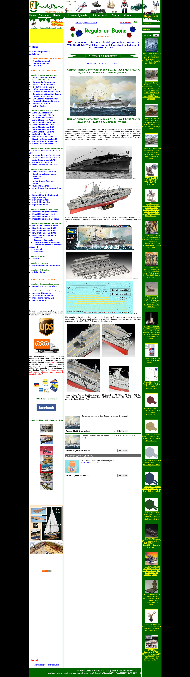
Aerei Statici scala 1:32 (43, 127)
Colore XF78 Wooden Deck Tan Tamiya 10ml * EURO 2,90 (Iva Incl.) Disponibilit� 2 (151, 437)
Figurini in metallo (40, 200)
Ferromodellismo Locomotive (46, 265)
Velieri (36, 183)
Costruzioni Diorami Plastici (46, 101)
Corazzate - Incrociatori (44, 240)
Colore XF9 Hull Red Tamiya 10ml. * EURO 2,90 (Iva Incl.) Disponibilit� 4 (151, 411)
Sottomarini (39, 252)
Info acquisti (100, 15)
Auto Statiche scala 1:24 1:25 (46, 157)
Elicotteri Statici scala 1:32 (44, 136)
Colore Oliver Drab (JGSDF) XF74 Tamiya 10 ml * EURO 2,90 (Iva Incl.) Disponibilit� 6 (151, 516)
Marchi (57, 15)
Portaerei (38, 249)
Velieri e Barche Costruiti (44, 171)
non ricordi (147, 35)
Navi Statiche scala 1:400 (44, 230)
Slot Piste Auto (39, 300)
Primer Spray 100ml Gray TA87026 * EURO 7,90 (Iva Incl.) (151, 360)
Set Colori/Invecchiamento (45, 99)
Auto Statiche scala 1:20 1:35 (46, 155)
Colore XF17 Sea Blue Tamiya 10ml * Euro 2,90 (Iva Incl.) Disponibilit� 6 (151, 490)
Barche (36, 179)
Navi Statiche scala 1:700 (44, 233)
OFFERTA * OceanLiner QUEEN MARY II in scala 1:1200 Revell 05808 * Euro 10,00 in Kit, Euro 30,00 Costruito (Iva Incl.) (151, 655)
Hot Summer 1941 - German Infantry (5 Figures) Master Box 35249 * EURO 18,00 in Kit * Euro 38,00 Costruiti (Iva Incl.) (151, 272)
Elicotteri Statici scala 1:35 (44, 139)
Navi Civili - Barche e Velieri (45, 226)
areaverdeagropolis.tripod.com (46, 665)
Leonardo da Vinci (41, 63)
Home (32, 15)
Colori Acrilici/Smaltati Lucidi (46, 91)
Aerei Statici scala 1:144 (43, 122)
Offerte (116, 15)
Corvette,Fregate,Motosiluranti (47, 242)
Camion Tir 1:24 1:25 (42, 162)
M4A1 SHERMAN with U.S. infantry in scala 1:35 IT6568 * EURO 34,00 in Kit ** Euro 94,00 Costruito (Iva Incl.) (152, 153)
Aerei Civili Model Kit (42, 113)
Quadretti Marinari (40, 186)
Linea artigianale (77, 15)
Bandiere (38, 238)
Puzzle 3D (37, 66)
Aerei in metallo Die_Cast (44, 115)
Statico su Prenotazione (43, 77)
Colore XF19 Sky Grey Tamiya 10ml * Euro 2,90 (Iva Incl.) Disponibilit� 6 (151, 464)
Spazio (35, 258)
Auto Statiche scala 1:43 (43, 160)
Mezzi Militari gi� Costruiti (45, 212)
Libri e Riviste (38, 272)
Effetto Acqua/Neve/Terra (44, 89)
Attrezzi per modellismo (44, 84)
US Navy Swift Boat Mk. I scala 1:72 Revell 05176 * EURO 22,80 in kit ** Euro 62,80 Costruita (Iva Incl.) (151, 571)
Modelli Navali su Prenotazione (46, 188)
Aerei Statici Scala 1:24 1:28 (45, 125)
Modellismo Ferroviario (43, 298)
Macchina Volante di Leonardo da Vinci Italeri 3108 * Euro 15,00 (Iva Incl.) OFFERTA (151, 627)
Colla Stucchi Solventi (43, 87)
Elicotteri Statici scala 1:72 (44, 144)
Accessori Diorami (41, 103)
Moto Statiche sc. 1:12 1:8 (44, 165)
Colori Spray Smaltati (43, 96)
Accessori (37, 176)
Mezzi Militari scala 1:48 (43, 216)
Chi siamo (44, 15)
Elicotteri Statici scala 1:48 (44, 141)
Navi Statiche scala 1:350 (44, 228)
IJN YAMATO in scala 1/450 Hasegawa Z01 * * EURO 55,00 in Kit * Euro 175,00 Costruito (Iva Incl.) (151, 543)
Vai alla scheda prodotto (90, 463)
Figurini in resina (40, 204)
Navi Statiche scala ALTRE (44, 235)
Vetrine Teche (39, 106)
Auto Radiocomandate (42, 295)
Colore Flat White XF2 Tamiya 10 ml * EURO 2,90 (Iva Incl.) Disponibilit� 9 (152, 385)
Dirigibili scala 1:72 (41, 134)
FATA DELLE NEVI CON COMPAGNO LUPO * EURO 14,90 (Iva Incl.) (151, 181)
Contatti (128, 15)
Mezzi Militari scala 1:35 (43, 214)
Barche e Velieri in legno (44, 174)
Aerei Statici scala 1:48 (43, 129)
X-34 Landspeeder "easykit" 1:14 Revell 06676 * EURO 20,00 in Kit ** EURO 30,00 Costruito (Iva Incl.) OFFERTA (151, 302)
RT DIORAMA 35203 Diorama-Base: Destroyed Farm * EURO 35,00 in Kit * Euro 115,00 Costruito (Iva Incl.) (151, 599)
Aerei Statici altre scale (43, 117)
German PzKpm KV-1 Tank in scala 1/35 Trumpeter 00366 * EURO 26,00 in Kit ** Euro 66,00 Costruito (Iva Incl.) (151, 123)
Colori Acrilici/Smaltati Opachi (47, 94)
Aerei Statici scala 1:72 (43, 132)
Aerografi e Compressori (44, 82)
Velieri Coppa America (43, 181)
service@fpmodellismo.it (86, 23)
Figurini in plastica (41, 202)
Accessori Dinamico (41, 293)
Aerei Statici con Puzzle (43, 120)
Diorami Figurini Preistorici (45, 195)
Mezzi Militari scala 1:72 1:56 (45, 219)
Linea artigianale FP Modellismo (40, 52)
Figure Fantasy (39, 197)
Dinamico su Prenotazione (44, 286)
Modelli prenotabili (42, 61)
